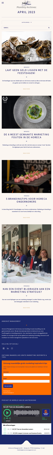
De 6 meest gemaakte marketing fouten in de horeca (26, 136)
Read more (26, 89)
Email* (5, 378)
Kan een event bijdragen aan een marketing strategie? (26, 290)
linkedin (9, 348)
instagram (13, 348)
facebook (5, 348)
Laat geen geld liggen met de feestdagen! (26, 71)
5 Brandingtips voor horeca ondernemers (26, 200)
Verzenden (8, 386)
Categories (26, 22)
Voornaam (6, 372)
